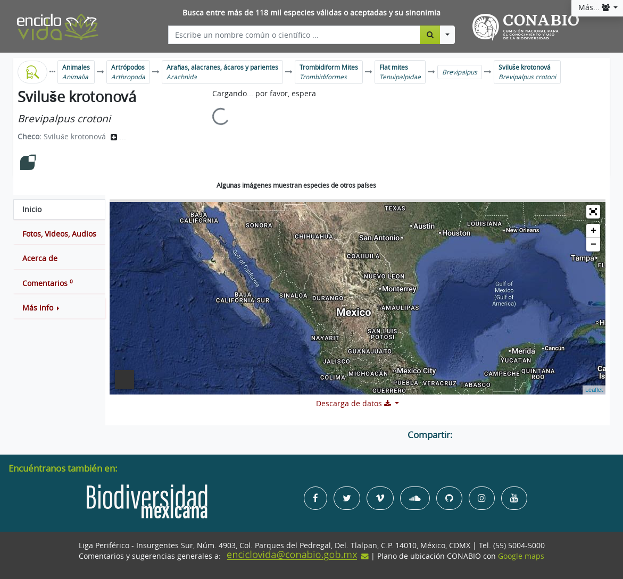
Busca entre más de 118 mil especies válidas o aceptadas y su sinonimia (311, 13)
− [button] (593, 244)
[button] (59, 308)
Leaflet (594, 390)
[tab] (59, 209)
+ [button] (593, 230)
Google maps (521, 556)
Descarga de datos (354, 403)
